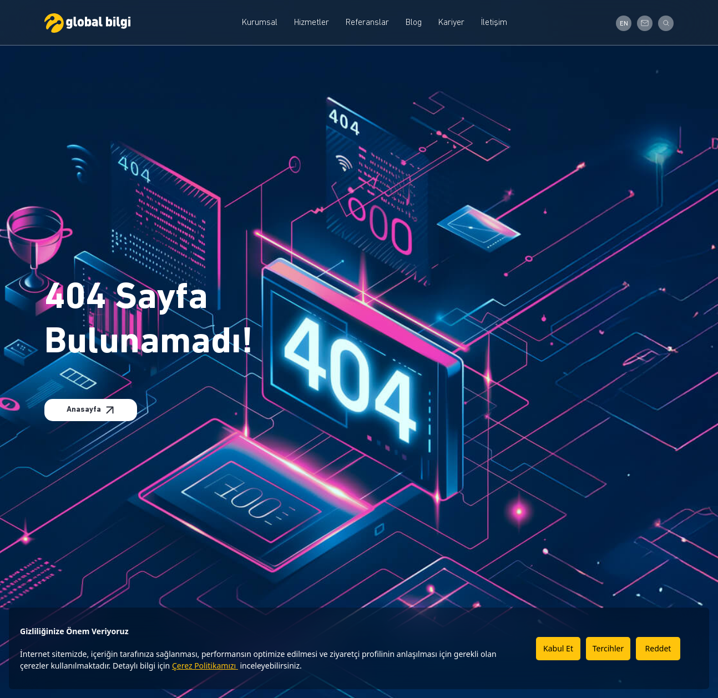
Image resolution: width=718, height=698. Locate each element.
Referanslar (367, 22)
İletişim (494, 22)
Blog (414, 22)
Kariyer (451, 22)
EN (624, 24)
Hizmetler (311, 22)
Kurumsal (259, 22)
